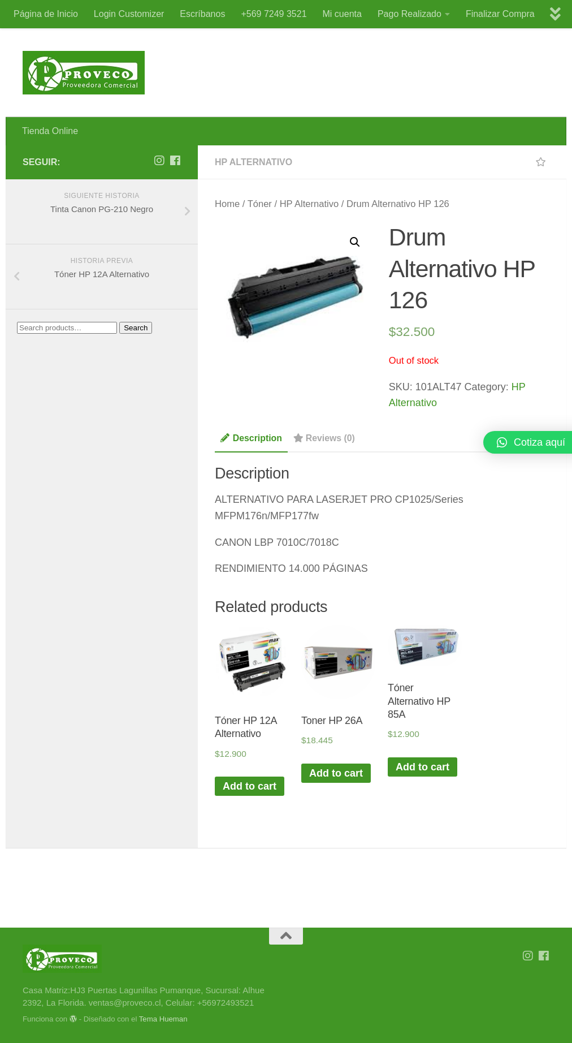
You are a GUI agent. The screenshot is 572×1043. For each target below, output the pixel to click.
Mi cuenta (342, 14)
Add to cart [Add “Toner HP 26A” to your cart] (336, 773)
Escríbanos (202, 14)
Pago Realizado (409, 14)
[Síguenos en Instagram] (159, 160)
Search (136, 328)
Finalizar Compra (500, 14)
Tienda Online (50, 131)
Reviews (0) (324, 438)
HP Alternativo (253, 162)
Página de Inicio (46, 14)
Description (251, 438)
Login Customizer (129, 14)
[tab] (251, 442)
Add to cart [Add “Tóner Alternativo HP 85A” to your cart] (422, 767)
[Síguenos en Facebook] (175, 160)
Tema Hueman (163, 1019)
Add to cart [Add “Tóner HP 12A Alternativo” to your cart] (249, 786)
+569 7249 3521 (273, 14)
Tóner (260, 204)
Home (227, 204)
